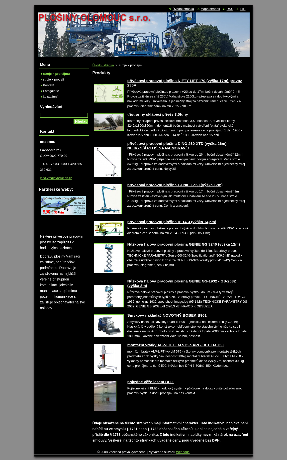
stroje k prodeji (53, 79)
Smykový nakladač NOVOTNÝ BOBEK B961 (167, 315)
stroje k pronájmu (56, 74)
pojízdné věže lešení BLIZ (150, 382)
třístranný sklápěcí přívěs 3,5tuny (157, 114)
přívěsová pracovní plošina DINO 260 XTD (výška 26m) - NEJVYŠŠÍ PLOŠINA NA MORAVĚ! (178, 145)
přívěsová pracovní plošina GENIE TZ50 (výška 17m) (175, 185)
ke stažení (50, 96)
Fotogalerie (51, 91)
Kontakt (48, 85)
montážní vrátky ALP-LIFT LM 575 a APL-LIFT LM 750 (175, 345)
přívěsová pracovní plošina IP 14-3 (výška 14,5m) (171, 222)
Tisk (243, 9)
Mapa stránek (210, 9)
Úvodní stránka (103, 65)
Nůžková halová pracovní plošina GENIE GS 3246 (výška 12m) (183, 244)
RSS (230, 9)
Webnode (183, 452)
